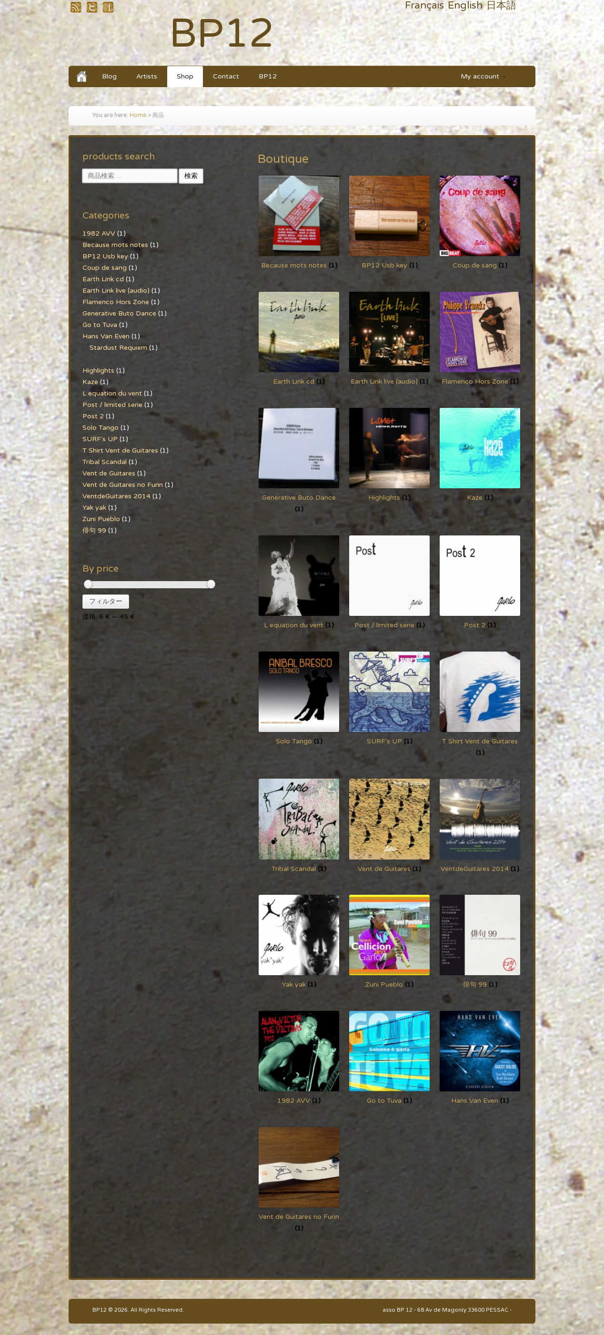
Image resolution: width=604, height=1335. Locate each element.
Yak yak (94, 508)
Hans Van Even (106, 336)
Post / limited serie (112, 405)
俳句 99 (94, 530)
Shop (185, 76)
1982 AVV (98, 233)
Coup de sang (104, 268)
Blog (109, 76)
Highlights (98, 370)
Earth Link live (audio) (116, 291)
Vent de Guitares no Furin (122, 485)
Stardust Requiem (118, 348)
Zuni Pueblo (101, 519)
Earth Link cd (103, 279)
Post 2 (93, 416)
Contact (226, 76)
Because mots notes (115, 245)
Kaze (90, 382)
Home (138, 115)
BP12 (221, 34)
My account (479, 77)
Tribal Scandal (104, 462)
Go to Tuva (99, 325)
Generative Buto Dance (119, 313)
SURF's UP (100, 439)
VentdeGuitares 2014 (116, 496)
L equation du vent (112, 393)
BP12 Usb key (105, 256)
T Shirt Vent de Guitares (120, 450)
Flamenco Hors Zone (115, 302)
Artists (146, 76)
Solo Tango (100, 428)
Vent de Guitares (108, 473)
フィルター (105, 601)
